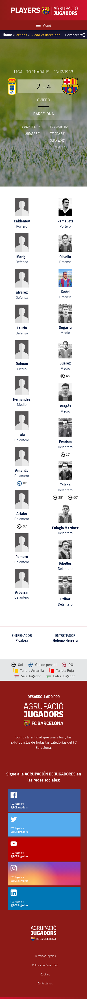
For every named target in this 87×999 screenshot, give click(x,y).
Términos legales (45, 956)
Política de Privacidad (45, 965)
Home (7, 35)
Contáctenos (45, 983)
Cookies (45, 974)
